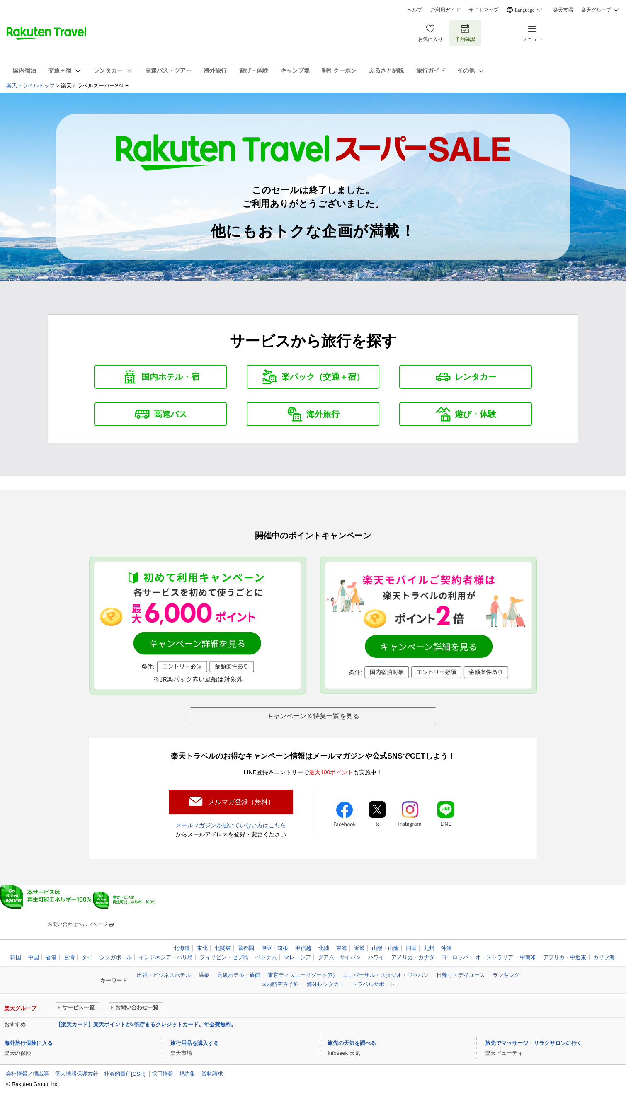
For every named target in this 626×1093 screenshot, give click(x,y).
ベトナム (266, 957)
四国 (411, 947)
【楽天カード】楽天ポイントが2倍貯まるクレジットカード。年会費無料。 (146, 1024)
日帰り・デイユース (461, 975)
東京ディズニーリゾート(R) (301, 975)
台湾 (69, 957)
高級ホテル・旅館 (238, 975)
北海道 (182, 947)
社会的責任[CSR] (125, 1073)
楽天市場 (563, 10)
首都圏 (246, 947)
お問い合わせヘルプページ (77, 923)
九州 (429, 947)
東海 (341, 947)
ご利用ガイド (445, 10)
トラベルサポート (373, 984)
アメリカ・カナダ (412, 957)
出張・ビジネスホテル (164, 975)
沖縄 (446, 947)
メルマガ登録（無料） (241, 801)
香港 (51, 957)
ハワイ (376, 957)
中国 (33, 957)
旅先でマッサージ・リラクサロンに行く (533, 1042)
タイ (87, 957)
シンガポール (115, 957)
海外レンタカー (326, 984)
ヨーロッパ (455, 957)
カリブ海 (604, 957)
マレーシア (297, 957)
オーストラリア (494, 957)
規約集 (187, 1073)
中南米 (528, 957)
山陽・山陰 (385, 947)
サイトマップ (483, 10)
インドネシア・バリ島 (166, 957)
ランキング (506, 975)
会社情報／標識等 (27, 1073)
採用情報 (162, 1073)
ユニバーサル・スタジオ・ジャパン (385, 975)
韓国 (15, 957)
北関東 (223, 947)
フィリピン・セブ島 (224, 957)
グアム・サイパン (339, 957)
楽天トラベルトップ (30, 85)
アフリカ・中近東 (564, 957)
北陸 (323, 947)
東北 (202, 947)
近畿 (359, 947)
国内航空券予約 (280, 984)
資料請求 (212, 1073)
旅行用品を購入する (194, 1042)
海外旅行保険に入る (28, 1042)
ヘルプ (414, 10)
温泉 (204, 975)
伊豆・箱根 (274, 947)
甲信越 (303, 947)
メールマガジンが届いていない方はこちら (231, 825)
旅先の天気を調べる (352, 1042)
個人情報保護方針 (76, 1073)
